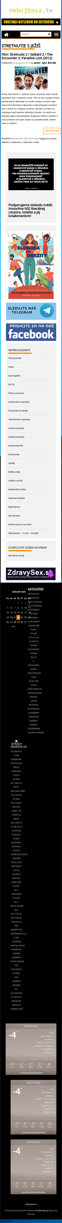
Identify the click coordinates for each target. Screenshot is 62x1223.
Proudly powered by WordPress (20, 1210)
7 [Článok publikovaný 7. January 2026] (14, 608)
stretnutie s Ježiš (31, 142)
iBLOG (11, 384)
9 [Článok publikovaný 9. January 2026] (21, 608)
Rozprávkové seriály (18, 410)
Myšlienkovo (14, 507)
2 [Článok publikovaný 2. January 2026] (21, 603)
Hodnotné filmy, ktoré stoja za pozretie (33, 633)
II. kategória (33, 663)
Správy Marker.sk (19, 745)
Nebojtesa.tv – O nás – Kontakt (23, 533)
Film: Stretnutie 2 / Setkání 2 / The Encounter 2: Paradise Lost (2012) (26, 56)
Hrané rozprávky (16, 428)
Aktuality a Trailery (33, 596)
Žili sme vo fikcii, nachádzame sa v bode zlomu (16, 791)
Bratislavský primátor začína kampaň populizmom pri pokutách (16, 957)
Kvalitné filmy (34, 683)
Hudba (33, 653)
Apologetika (14, 375)
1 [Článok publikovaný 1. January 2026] (18, 603)
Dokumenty (13, 454)
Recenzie (34, 138)
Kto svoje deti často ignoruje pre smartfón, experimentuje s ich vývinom (16, 928)
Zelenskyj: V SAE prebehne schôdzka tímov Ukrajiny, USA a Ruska (16, 765)
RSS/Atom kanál (16, 555)
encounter (51, 138)
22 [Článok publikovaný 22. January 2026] (18, 617)
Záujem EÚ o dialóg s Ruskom (16, 826)
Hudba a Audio (15, 480)
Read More (52, 131)
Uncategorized (34, 732)
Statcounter (5, 1221)
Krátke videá (14, 472)
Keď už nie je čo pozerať (19, 524)
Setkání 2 (5, 142)
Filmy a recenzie (16, 393)
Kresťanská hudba (17, 489)
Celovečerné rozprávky (19, 419)
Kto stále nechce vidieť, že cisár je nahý (16, 811)
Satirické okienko (16, 498)
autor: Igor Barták (45, 62)
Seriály (11, 463)
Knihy (11, 367)
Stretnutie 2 (16, 142)
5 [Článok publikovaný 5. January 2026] (7, 608)
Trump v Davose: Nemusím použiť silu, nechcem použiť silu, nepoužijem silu (16, 892)
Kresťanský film (20, 138)
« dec (13, 626)
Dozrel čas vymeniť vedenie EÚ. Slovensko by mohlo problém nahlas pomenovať (16, 991)
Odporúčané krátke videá (34, 697)
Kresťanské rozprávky (18, 402)
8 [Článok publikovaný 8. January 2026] (18, 608)
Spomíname (14, 515)
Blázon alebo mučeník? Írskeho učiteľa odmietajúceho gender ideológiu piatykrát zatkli (16, 852)
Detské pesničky (16, 437)
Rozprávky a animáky (34, 711)
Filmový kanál (14, 358)
